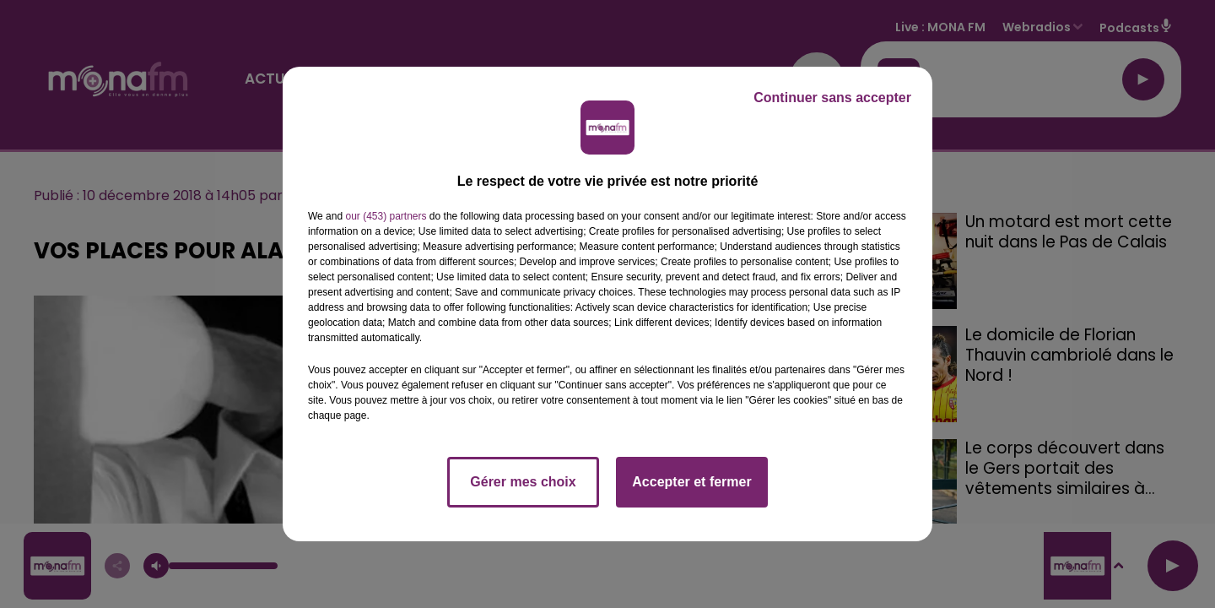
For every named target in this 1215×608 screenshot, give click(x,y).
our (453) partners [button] (385, 216)
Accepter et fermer (691, 482)
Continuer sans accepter (832, 97)
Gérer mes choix (522, 482)
